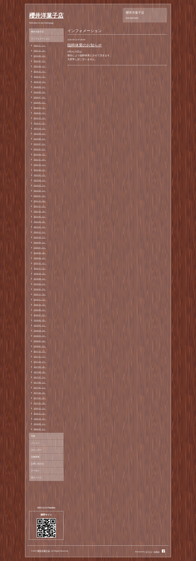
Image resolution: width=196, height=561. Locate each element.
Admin (157, 551)
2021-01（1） (40, 227)
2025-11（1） (40, 45)
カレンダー (36, 450)
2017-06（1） (40, 382)
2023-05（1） (40, 149)
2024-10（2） (40, 82)
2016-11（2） (40, 413)
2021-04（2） (40, 222)
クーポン (35, 470)
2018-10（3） (40, 305)
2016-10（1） (40, 419)
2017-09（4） (40, 367)
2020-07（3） (40, 248)
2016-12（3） (40, 408)
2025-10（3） (40, 51)
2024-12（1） (40, 71)
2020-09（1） (40, 242)
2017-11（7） (40, 356)
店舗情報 (35, 457)
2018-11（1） (40, 299)
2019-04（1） (40, 284)
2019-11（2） (40, 268)
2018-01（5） (40, 346)
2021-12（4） (40, 201)
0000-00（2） (40, 429)
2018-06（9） (40, 320)
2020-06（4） (40, 253)
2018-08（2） (40, 310)
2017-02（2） (40, 398)
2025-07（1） (40, 61)
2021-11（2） (40, 206)
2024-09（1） (40, 87)
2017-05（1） (40, 387)
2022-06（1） (40, 170)
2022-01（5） (40, 196)
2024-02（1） (40, 113)
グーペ (149, 551)
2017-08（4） (40, 372)
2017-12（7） (40, 351)
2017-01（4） (40, 403)
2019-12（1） (40, 263)
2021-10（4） (40, 211)
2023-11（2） (40, 123)
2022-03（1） (40, 185)
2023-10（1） (40, 128)
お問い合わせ (37, 464)
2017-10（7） (40, 362)
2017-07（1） (40, 377)
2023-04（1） (40, 154)
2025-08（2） (40, 56)
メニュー (35, 443)
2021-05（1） (40, 216)
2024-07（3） (40, 97)
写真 (33, 436)
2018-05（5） (40, 325)
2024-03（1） (40, 108)
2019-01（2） (40, 289)
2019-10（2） (40, 273)
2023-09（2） (40, 133)
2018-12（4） (40, 294)
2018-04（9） (40, 330)
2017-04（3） (40, 393)
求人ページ (36, 477)
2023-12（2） (40, 118)
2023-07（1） (40, 144)
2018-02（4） (40, 341)
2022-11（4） (40, 159)
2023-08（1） (40, 139)
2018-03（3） (40, 336)
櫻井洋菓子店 (46, 15)
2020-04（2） (40, 258)
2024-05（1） (40, 102)
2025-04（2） (40, 66)
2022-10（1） (40, 165)
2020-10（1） (40, 237)
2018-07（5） (40, 315)
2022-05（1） (40, 175)
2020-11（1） (40, 232)
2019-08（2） (40, 279)
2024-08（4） (40, 92)
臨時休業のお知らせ (84, 45)
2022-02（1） (40, 190)
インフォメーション (40, 38)
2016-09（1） (40, 424)
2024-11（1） (40, 76)
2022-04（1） (40, 180)
